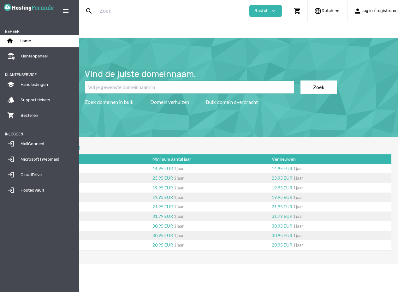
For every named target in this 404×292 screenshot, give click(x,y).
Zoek (349, 87)
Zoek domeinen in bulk (139, 102)
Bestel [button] (265, 11)
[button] (297, 11)
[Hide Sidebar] (65, 11)
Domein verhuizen (200, 102)
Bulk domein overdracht (262, 102)
